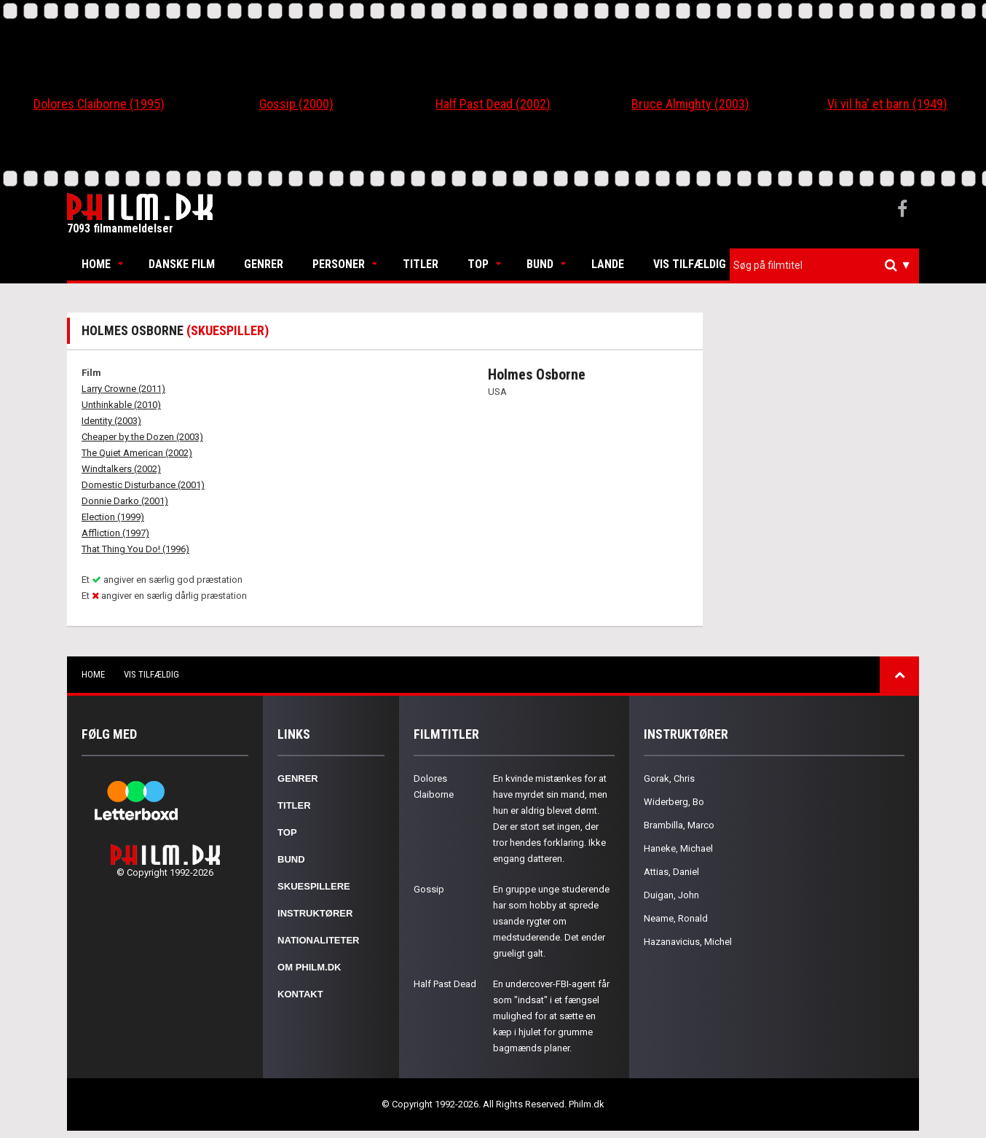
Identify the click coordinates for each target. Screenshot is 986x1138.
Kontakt (300, 994)
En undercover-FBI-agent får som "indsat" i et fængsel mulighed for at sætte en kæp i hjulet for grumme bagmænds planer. (551, 1015)
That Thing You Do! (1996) (135, 549)
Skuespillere (313, 886)
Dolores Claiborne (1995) (99, 103)
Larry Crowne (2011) (123, 388)
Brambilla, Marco (679, 825)
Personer (338, 264)
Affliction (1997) (115, 532)
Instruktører (314, 913)
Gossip (429, 889)
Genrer (263, 264)
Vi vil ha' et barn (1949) (887, 103)
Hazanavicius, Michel (688, 941)
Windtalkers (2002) (121, 468)
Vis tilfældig (689, 264)
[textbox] (828, 265)
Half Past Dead (445, 983)
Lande (607, 264)
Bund (539, 264)
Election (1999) (113, 516)
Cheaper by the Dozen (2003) (142, 436)
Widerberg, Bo (674, 801)
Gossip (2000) (296, 103)
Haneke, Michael (678, 848)
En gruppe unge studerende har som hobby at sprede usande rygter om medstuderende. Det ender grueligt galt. (551, 921)
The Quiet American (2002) (137, 452)
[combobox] (824, 265)
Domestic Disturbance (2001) (143, 484)
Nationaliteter (318, 940)
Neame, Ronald (676, 918)
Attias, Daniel (671, 871)
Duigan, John (671, 895)
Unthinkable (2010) (121, 404)
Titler (420, 264)
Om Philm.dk (309, 967)
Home (96, 264)
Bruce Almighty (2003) (690, 103)
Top (478, 264)
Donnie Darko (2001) (125, 500)
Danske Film (182, 264)
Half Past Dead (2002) (493, 103)
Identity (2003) (111, 420)
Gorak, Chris (669, 778)
